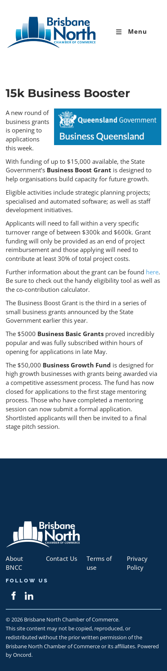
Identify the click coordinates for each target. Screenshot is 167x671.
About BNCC (14, 563)
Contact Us (61, 558)
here (152, 272)
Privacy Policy (137, 563)
